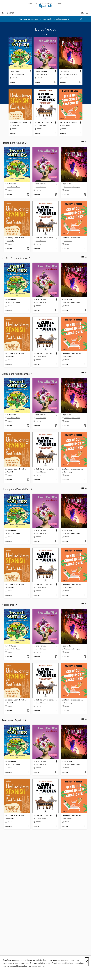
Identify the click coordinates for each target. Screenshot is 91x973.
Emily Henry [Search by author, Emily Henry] (66, 125)
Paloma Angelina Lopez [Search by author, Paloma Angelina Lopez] (69, 74)
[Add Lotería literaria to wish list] (55, 82)
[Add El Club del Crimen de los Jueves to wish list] (55, 133)
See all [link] (46, 35)
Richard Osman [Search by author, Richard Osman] (42, 125)
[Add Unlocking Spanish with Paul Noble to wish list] (30, 133)
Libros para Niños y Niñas (17, 489)
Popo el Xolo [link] (65, 71)
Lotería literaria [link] (41, 71)
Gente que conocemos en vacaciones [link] (69, 122)
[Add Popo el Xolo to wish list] (80, 82)
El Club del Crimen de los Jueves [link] (44, 122)
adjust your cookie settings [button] (33, 966)
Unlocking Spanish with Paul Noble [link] (19, 122)
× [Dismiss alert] (81, 19)
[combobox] (40, 13)
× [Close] (86, 962)
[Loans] (82, 13)
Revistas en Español (14, 720)
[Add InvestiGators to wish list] (30, 82)
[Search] (3, 13)
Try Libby (23, 19)
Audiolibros (9, 604)
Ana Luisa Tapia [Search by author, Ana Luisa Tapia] (42, 74)
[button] (30, 71)
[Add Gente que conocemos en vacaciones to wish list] (80, 133)
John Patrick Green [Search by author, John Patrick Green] (18, 74)
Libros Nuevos (45, 30)
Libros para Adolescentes (17, 374)
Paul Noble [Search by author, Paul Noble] (15, 125)
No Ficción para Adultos (16, 258)
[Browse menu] (87, 13)
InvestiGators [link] (15, 71)
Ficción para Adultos (14, 143)
